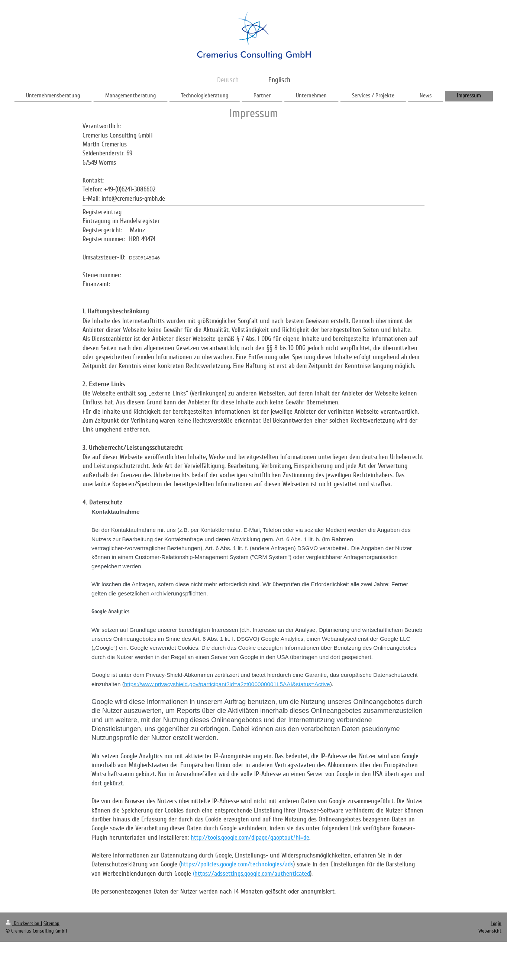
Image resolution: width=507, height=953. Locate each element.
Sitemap (51, 923)
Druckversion (23, 923)
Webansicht (489, 931)
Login (496, 923)
